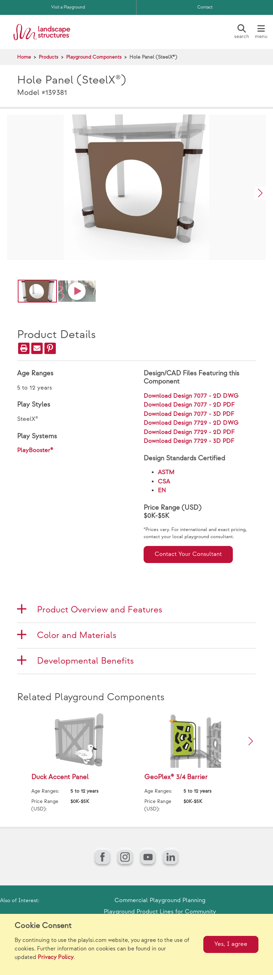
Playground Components (94, 57)
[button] (260, 193)
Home (24, 57)
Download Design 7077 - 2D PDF (189, 404)
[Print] (24, 348)
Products (48, 57)
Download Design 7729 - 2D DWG (191, 423)
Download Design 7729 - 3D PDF (189, 441)
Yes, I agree (230, 944)
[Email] (37, 348)
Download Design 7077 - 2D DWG (191, 396)
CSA (164, 481)
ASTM (166, 472)
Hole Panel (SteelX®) (153, 57)
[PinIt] (50, 348)
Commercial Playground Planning (159, 900)
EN (162, 490)
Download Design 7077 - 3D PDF (189, 414)
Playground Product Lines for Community (160, 911)
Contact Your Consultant (188, 554)
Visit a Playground (68, 7)
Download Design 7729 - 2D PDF (189, 432)
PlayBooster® (35, 450)
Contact (205, 7)
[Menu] (261, 32)
